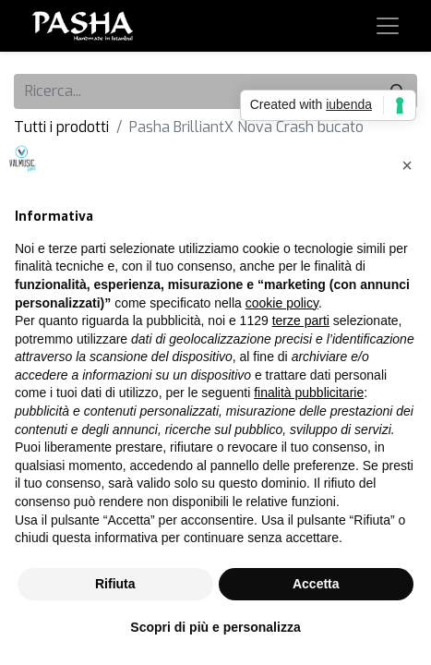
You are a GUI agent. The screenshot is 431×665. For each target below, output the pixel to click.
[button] (407, 165)
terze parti (300, 320)
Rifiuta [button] (115, 583)
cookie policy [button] (281, 303)
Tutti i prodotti (61, 127)
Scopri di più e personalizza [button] (215, 627)
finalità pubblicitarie (309, 392)
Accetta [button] (316, 583)
